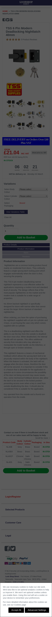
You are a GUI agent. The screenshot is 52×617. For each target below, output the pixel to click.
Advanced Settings (37, 610)
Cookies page (20, 605)
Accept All (16, 610)
